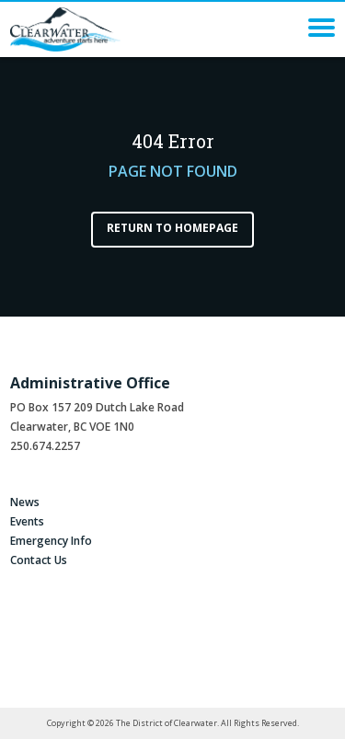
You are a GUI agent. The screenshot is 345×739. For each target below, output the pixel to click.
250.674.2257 (45, 446)
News (25, 502)
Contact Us (38, 560)
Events (27, 521)
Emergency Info (51, 540)
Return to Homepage (172, 228)
